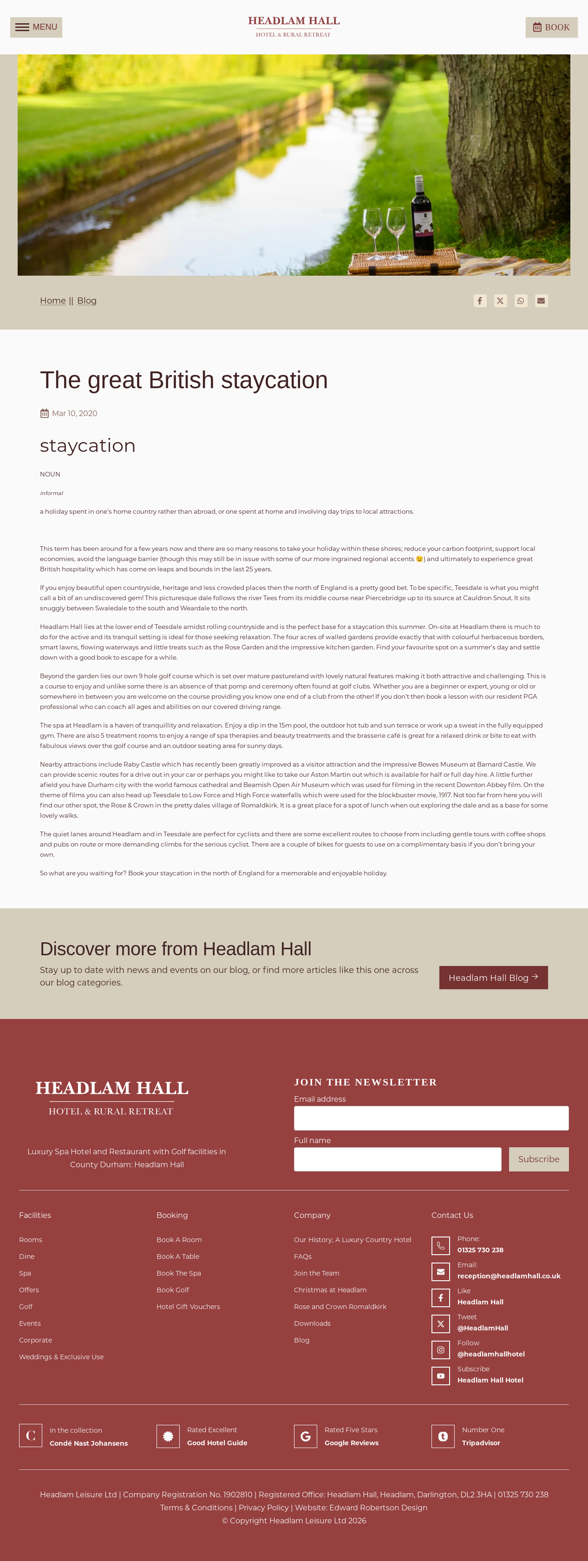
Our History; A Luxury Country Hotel (353, 1240)
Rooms (30, 1240)
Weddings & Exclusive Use (61, 1357)
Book (551, 27)
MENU (36, 27)
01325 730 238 (523, 1494)
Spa (25, 1273)
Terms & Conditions (196, 1507)
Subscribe (539, 1159)
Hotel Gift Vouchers (188, 1307)
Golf (26, 1307)
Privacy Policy (264, 1507)
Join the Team (317, 1273)
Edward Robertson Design (378, 1507)
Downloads (312, 1323)
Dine (26, 1256)
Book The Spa (179, 1273)
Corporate (35, 1340)
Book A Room (179, 1240)
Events (30, 1323)
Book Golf (173, 1290)
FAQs (303, 1256)
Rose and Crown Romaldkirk (340, 1307)
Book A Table (178, 1256)
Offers (29, 1290)
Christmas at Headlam (330, 1290)
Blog (302, 1340)
